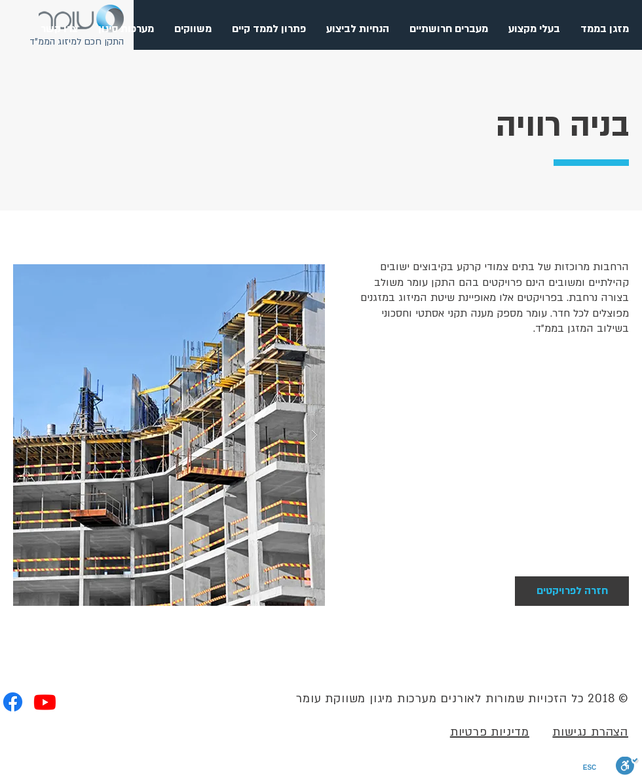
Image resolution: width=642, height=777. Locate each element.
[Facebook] (13, 702)
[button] (448, 29)
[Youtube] (45, 702)
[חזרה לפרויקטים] (572, 591)
